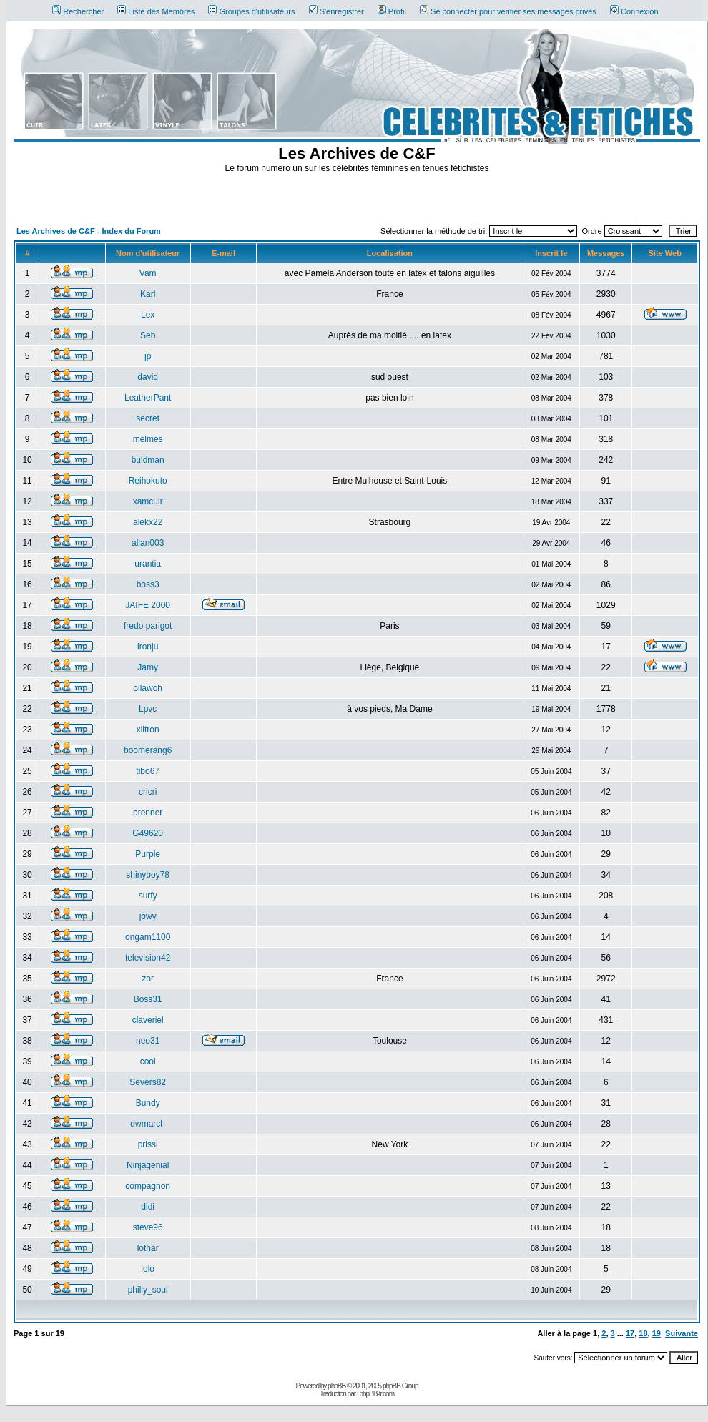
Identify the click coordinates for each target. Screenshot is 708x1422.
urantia (147, 564)
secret (147, 418)
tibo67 (147, 771)
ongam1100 (147, 937)
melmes (148, 439)
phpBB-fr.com (376, 1394)
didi (147, 1207)
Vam (148, 273)
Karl (147, 294)
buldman (148, 460)
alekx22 (147, 522)
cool (148, 1061)
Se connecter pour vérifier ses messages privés (508, 11)
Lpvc (148, 709)
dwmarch (147, 1124)
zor (148, 979)
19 (656, 1333)
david (147, 377)
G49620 (147, 833)
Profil (392, 11)
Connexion (634, 11)
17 (630, 1333)
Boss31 (148, 999)
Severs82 (147, 1082)
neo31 (147, 1041)
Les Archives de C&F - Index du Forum (88, 231)
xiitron (148, 730)
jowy (148, 916)
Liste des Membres (156, 11)
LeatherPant (147, 398)
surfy (148, 896)
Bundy (148, 1103)
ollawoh (147, 688)
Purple (147, 854)
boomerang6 (148, 750)
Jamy (147, 667)
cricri (148, 792)
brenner (147, 813)
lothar (148, 1248)
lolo (147, 1269)
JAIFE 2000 (147, 605)
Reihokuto (148, 481)
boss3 (148, 584)
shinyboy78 (147, 875)
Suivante (681, 1333)
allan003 (148, 543)
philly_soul (148, 1290)
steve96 (148, 1227)
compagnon (147, 1186)
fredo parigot (148, 626)
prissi (148, 1144)
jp (147, 356)
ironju (147, 647)
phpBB (336, 1386)
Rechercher (78, 11)
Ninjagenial (148, 1165)
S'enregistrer (336, 11)
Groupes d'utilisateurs (251, 11)
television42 (147, 958)
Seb (147, 335)
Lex (147, 315)
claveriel (148, 1020)
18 (643, 1333)
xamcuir (148, 501)
